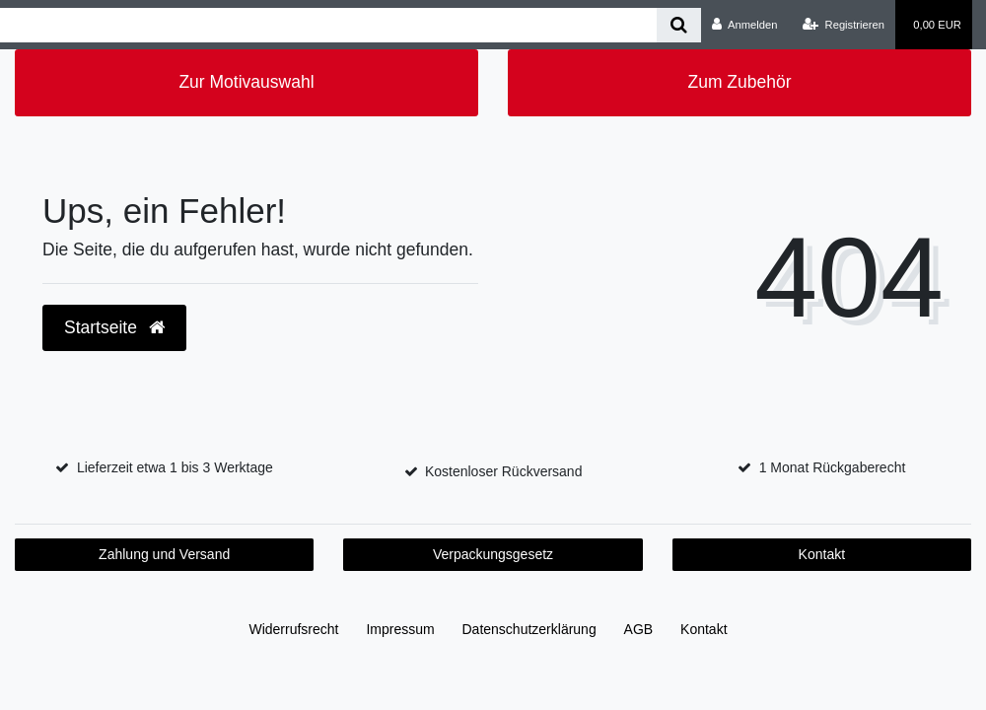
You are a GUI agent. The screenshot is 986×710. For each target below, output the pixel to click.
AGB (639, 629)
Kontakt (822, 554)
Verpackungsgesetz (493, 554)
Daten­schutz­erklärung (529, 629)
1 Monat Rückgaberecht (832, 467)
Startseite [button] (114, 327)
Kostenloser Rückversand (504, 471)
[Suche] (679, 25)
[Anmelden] (745, 24)
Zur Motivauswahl (246, 82)
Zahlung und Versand (164, 554)
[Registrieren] (843, 24)
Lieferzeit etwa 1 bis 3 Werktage (175, 467)
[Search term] (328, 25)
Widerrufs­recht (293, 629)
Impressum (400, 629)
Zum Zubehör (739, 82)
